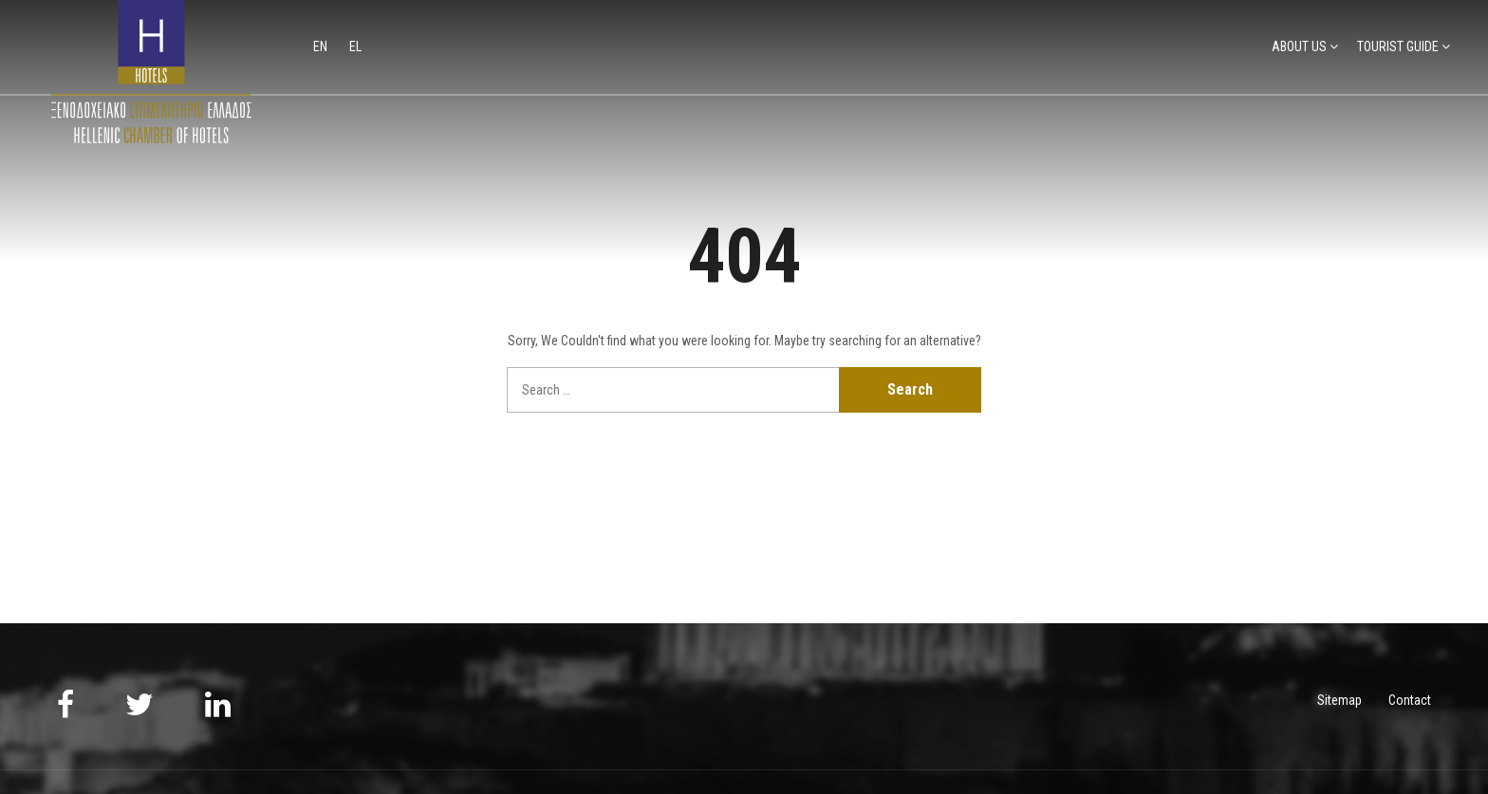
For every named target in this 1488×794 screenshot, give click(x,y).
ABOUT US (1299, 46)
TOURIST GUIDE (1398, 46)
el (355, 46)
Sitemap (1339, 700)
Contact (1409, 700)
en (321, 46)
